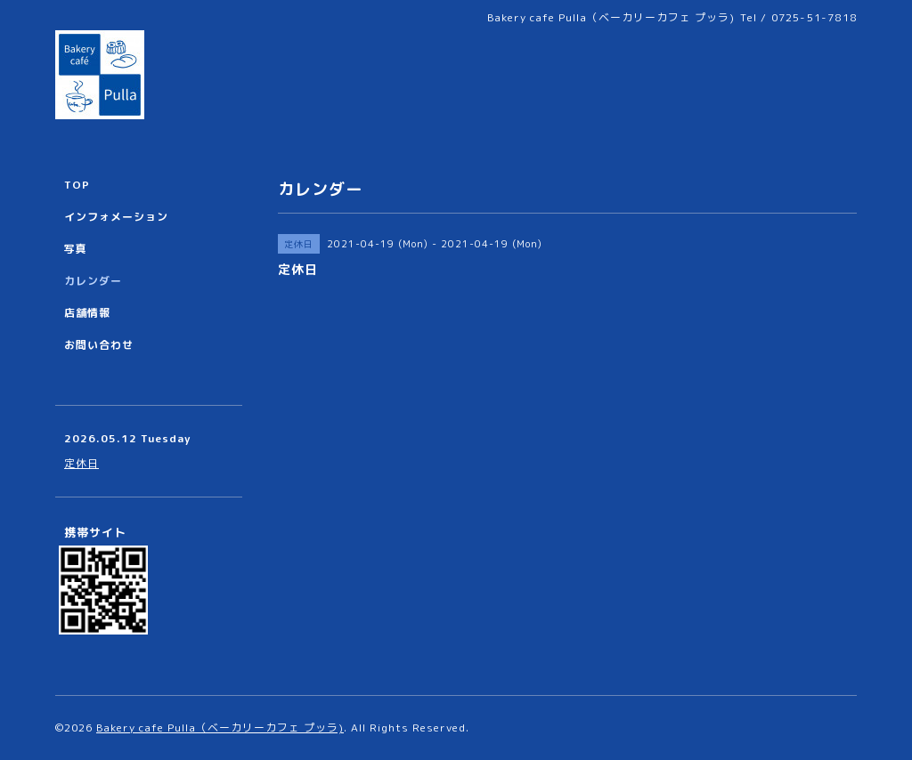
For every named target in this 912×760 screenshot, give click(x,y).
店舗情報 (87, 312)
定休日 (81, 463)
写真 (75, 248)
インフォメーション (116, 216)
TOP (77, 184)
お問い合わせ (99, 344)
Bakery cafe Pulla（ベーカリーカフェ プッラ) (220, 727)
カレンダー (93, 280)
